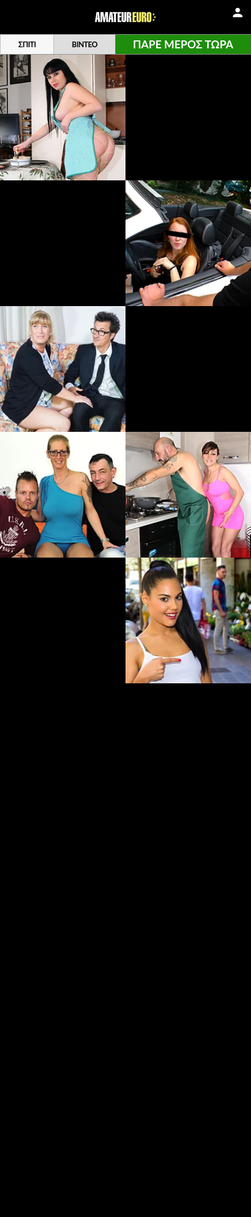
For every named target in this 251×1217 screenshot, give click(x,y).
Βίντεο (85, 44)
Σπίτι (27, 44)
